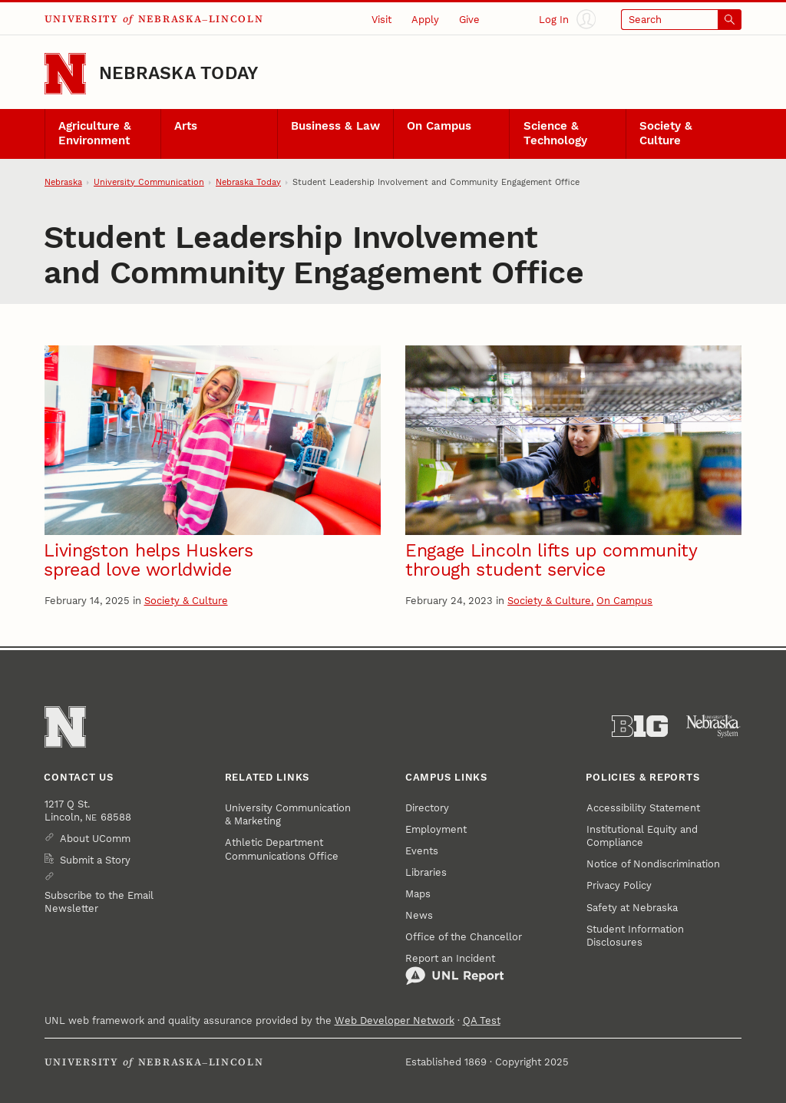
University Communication (149, 182)
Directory (427, 808)
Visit (381, 19)
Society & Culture (665, 133)
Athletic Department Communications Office (282, 849)
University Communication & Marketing (288, 814)
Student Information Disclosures (635, 935)
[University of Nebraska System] (713, 726)
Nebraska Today (178, 73)
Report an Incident (454, 969)
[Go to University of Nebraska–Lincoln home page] (65, 73)
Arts (185, 126)
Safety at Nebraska (632, 907)
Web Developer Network (394, 1020)
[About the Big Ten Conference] (640, 726)
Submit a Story (95, 860)
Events (421, 851)
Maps (418, 894)
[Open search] (681, 19)
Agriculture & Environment (94, 133)
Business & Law (335, 126)
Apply (425, 19)
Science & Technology (555, 133)
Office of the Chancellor (463, 937)
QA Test (481, 1020)
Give (469, 19)
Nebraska (63, 182)
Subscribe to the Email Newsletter (99, 902)
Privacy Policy (619, 885)
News (419, 915)
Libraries (426, 872)
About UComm (95, 838)
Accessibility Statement (643, 808)
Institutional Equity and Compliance (642, 836)
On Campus (439, 126)
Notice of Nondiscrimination (653, 864)
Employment (436, 829)
